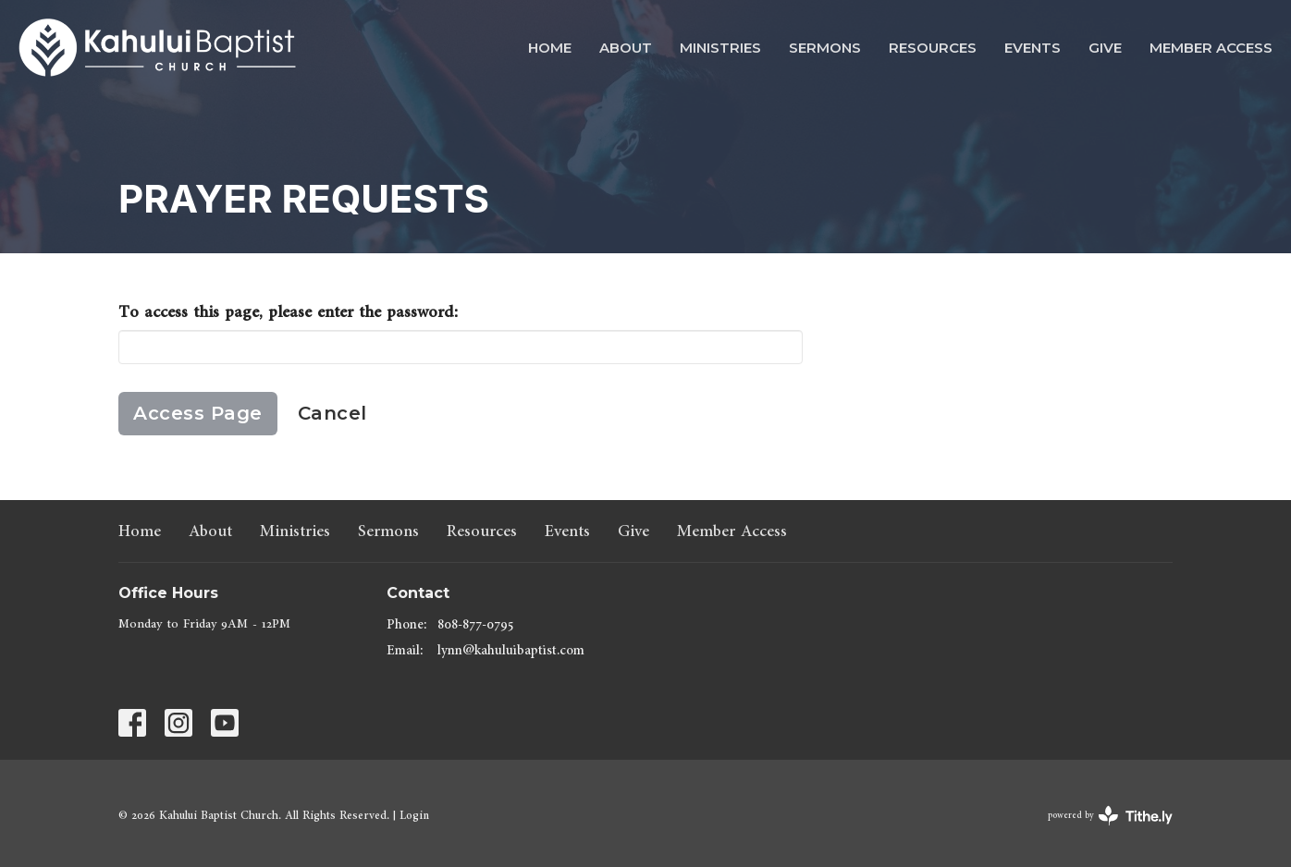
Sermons (825, 47)
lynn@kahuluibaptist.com (510, 650)
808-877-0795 (475, 624)
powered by (1110, 815)
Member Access (1211, 47)
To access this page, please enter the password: (288, 311)
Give (1105, 47)
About (625, 47)
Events (1032, 47)
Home (550, 47)
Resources (933, 47)
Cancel (332, 413)
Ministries (720, 47)
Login (414, 815)
